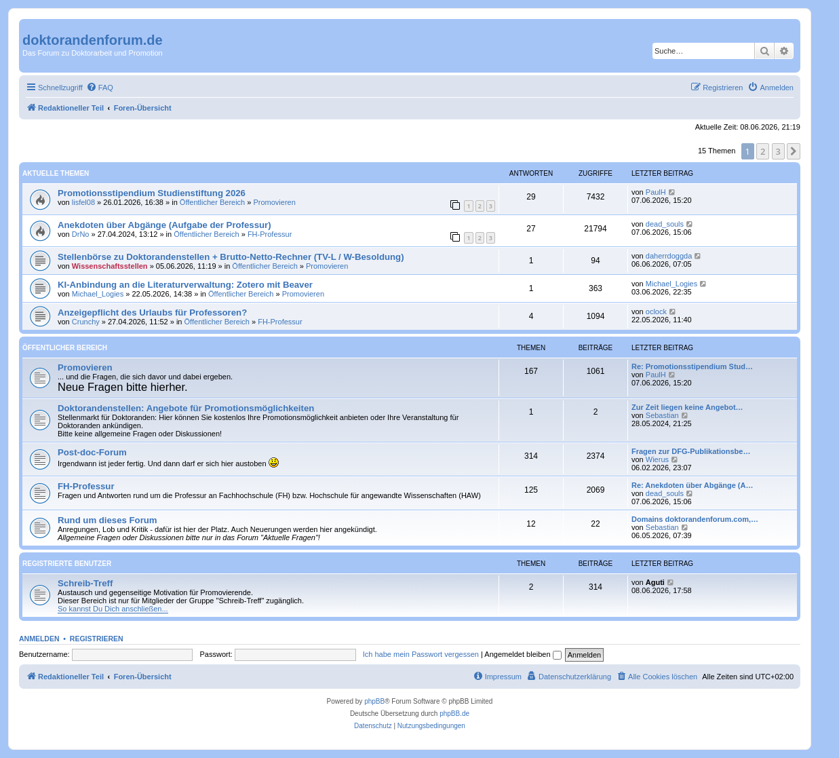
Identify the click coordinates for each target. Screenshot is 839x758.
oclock (656, 311)
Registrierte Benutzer (66, 563)
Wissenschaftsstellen (110, 266)
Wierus (657, 459)
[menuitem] (99, 87)
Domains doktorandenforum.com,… (694, 519)
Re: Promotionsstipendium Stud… (692, 366)
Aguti (655, 582)
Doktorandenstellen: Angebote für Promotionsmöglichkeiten (186, 408)
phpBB (374, 701)
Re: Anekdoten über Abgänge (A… (692, 485)
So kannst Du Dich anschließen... (113, 609)
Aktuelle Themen (55, 173)
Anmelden (39, 638)
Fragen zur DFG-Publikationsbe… (690, 451)
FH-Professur (270, 234)
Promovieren (274, 202)
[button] (793, 151)
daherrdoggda (669, 256)
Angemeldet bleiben (522, 654)
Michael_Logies (97, 294)
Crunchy (86, 322)
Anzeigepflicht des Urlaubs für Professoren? (152, 312)
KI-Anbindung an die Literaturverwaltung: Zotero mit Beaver (185, 285)
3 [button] (778, 151)
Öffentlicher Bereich (212, 202)
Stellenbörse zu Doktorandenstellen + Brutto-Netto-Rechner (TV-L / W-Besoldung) (231, 257)
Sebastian (662, 415)
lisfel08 (83, 202)
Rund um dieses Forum (107, 520)
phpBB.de (454, 713)
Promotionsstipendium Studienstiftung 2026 (152, 193)
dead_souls (665, 224)
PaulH (656, 192)
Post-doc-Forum (92, 452)
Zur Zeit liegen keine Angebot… (687, 407)
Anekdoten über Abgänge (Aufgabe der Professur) (164, 225)
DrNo (81, 234)
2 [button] (762, 151)
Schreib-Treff (85, 583)
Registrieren (96, 638)
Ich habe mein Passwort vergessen (421, 654)
